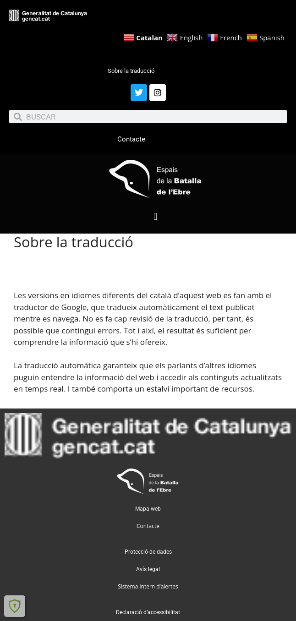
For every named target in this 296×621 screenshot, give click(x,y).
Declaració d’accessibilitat (148, 612)
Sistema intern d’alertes (148, 586)
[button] (155, 216)
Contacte (131, 139)
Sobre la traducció (131, 70)
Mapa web (148, 509)
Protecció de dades (148, 552)
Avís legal (148, 569)
